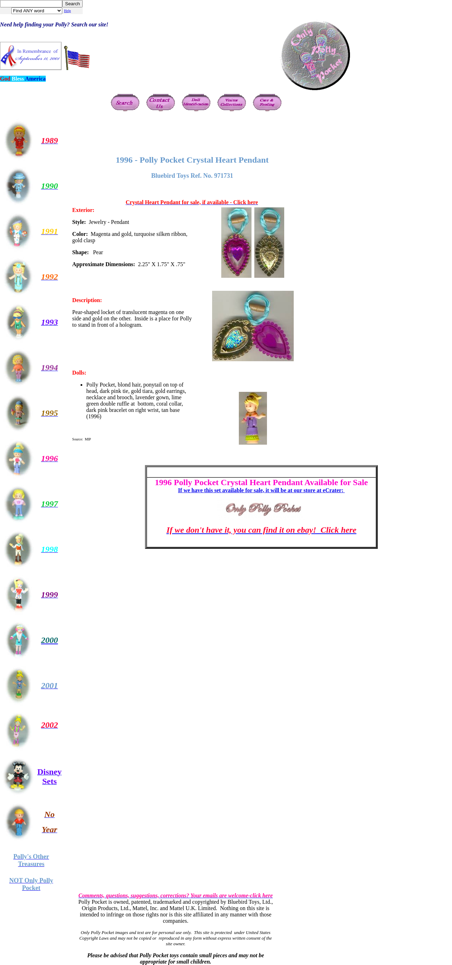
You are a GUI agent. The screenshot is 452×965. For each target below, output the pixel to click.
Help (67, 11)
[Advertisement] (199, 134)
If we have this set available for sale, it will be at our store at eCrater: (261, 490)
